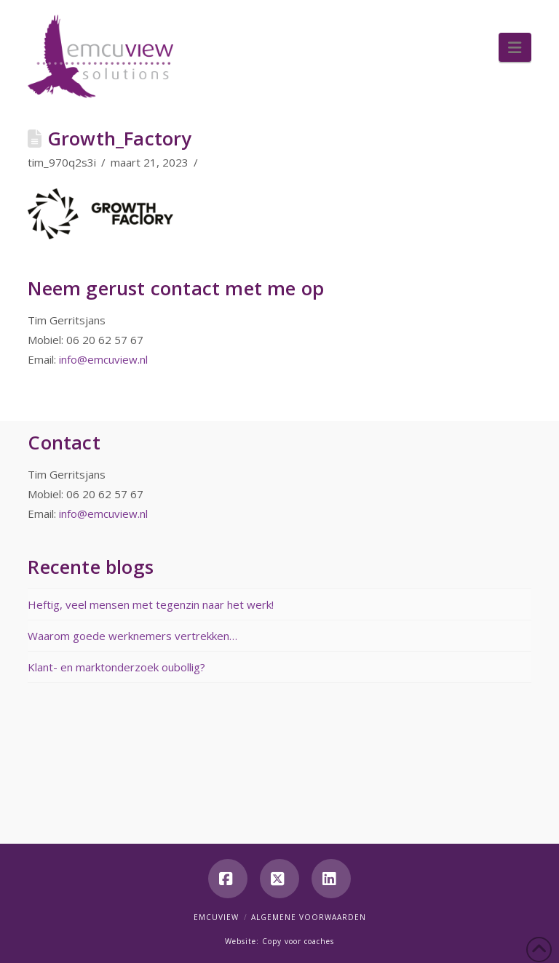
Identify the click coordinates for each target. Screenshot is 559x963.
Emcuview (216, 917)
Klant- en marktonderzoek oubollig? (116, 667)
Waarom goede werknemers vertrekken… (132, 635)
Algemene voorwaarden (308, 917)
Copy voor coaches (298, 941)
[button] (515, 47)
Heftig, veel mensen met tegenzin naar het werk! (151, 604)
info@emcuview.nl (103, 359)
